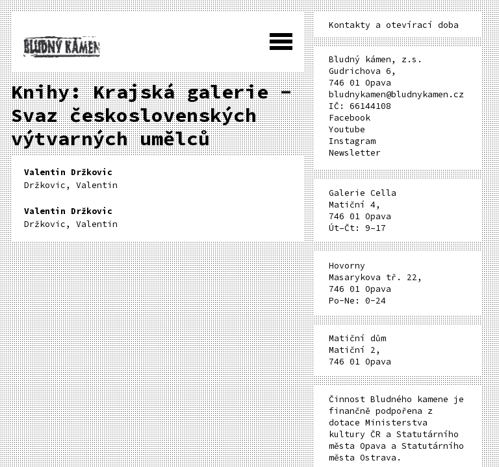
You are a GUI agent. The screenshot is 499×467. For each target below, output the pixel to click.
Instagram (352, 141)
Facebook (349, 117)
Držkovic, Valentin (71, 179)
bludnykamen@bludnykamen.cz (396, 94)
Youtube (347, 129)
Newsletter (355, 152)
